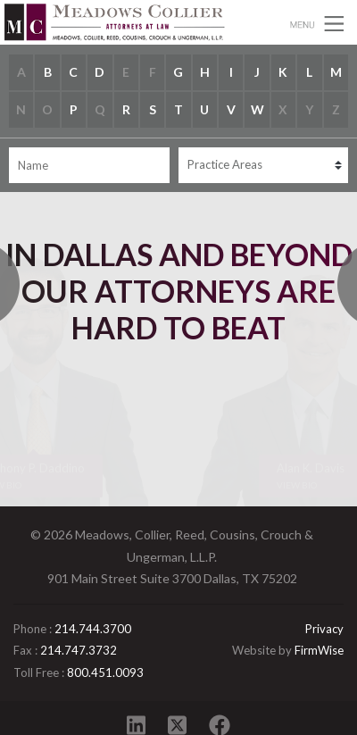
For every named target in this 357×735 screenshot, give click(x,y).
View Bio (297, 485)
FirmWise (319, 650)
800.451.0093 (105, 672)
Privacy (324, 629)
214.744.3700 (92, 629)
